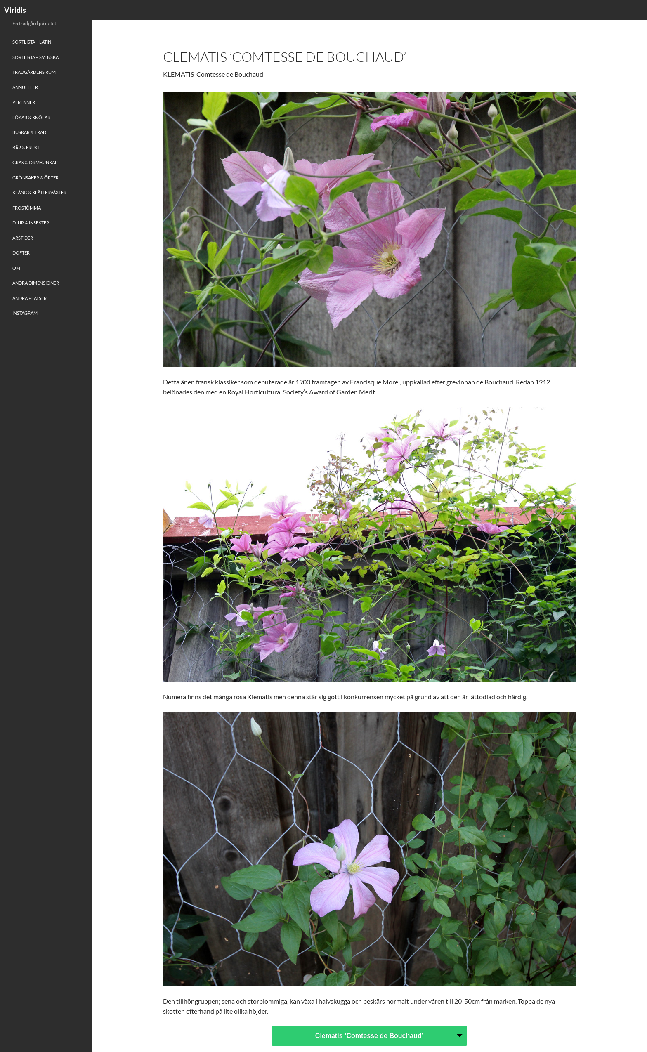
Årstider (22, 238)
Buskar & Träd (29, 132)
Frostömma (26, 207)
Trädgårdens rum (34, 72)
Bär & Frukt (26, 147)
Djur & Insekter (30, 222)
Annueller (25, 87)
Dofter (21, 252)
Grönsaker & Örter (35, 177)
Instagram (25, 313)
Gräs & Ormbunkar (35, 162)
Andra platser (29, 298)
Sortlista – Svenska (35, 57)
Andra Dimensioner (35, 282)
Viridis (15, 9)
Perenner (23, 102)
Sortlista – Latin (31, 42)
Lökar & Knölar (31, 117)
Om (16, 268)
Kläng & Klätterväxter (39, 192)
